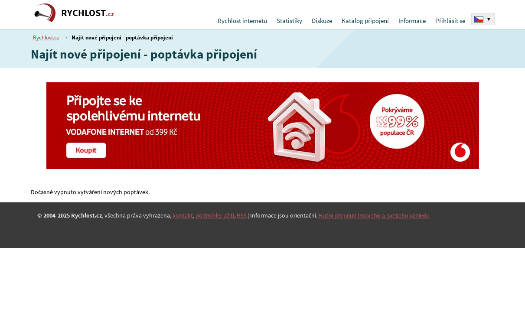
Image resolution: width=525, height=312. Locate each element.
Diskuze (322, 20)
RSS (241, 215)
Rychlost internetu (242, 20)
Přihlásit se (450, 20)
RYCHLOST (87, 13)
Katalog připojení (365, 20)
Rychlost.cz (46, 37)
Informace (412, 20)
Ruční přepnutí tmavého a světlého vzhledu (374, 215)
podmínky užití (215, 215)
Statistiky (289, 20)
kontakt (183, 215)
